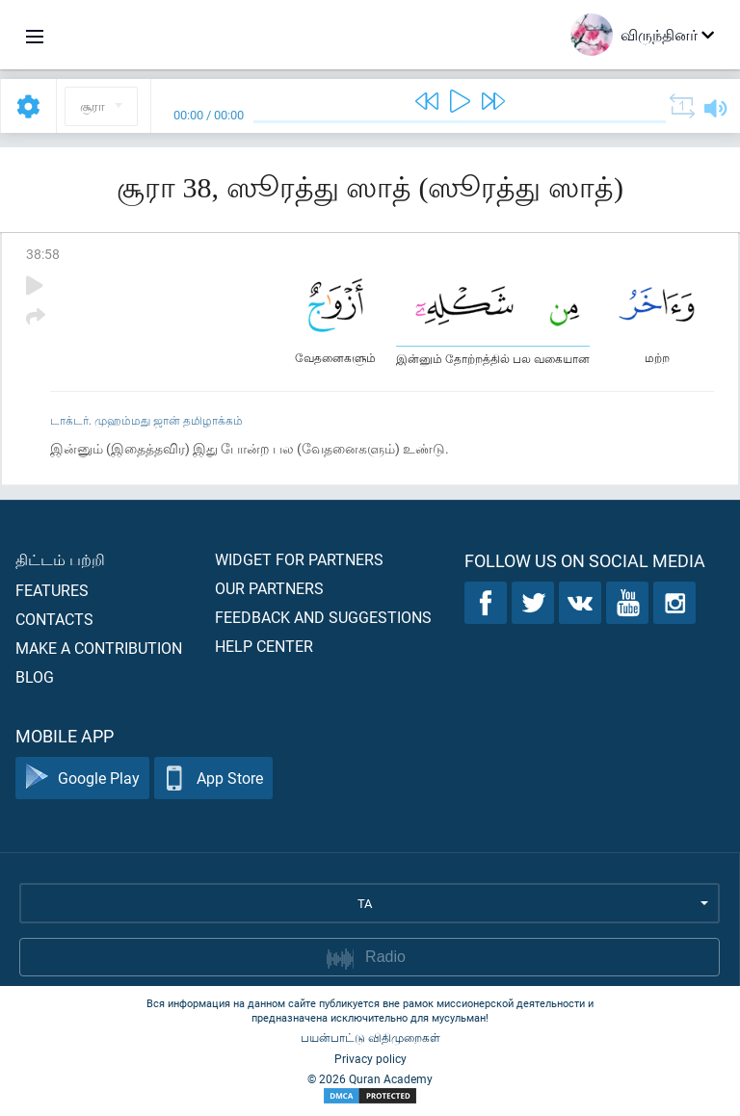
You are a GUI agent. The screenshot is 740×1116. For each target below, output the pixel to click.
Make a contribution (98, 647)
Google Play (82, 778)
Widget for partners (299, 559)
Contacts (54, 619)
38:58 (43, 254)
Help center (264, 646)
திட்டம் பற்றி (60, 559)
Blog (34, 676)
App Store (213, 778)
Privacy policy (370, 1058)
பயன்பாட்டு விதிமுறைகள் (370, 1037)
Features (52, 590)
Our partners (269, 588)
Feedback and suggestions (323, 617)
